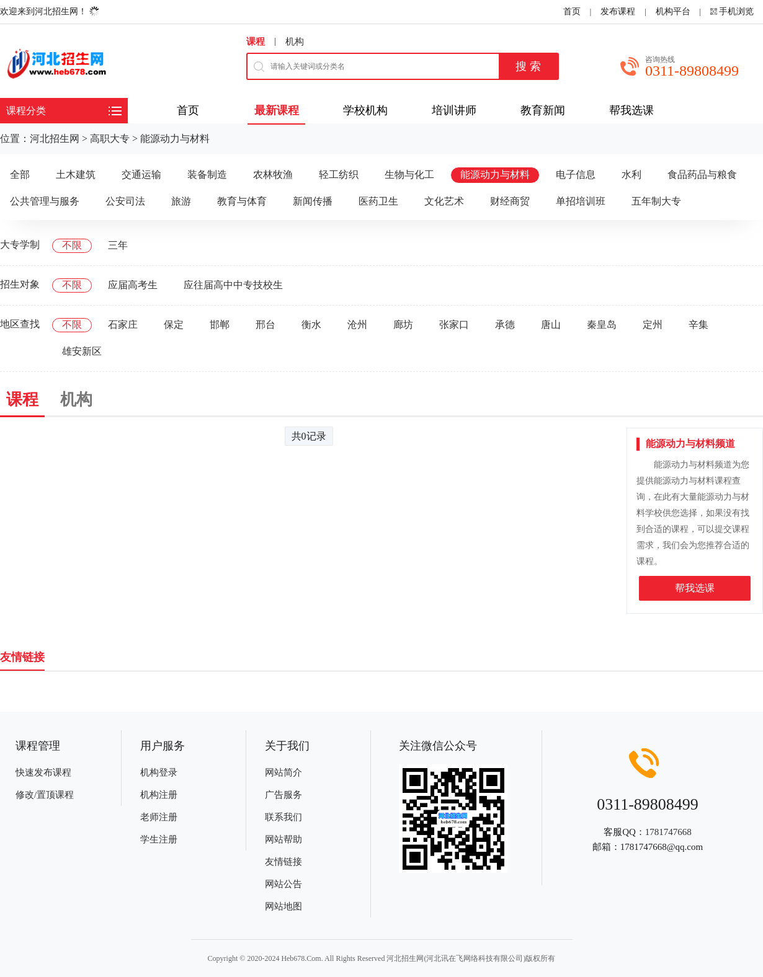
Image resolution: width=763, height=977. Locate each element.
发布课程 (617, 11)
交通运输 (141, 174)
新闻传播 (312, 201)
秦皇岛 (602, 324)
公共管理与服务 (44, 201)
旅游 (181, 201)
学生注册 (158, 839)
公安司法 (125, 201)
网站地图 (283, 906)
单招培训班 (580, 201)
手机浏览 (736, 11)
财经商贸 (510, 201)
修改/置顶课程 (45, 795)
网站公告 (283, 884)
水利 (631, 174)
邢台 (265, 324)
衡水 (311, 324)
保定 (174, 324)
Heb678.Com (301, 958)
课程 (255, 41)
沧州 (357, 324)
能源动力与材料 (175, 138)
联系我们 (283, 817)
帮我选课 (695, 588)
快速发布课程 (43, 772)
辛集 (698, 324)
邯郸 (220, 324)
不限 (72, 245)
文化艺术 (444, 201)
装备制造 (207, 174)
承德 (505, 324)
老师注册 (158, 817)
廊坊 (403, 324)
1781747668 (668, 832)
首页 (572, 11)
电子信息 (576, 174)
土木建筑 (76, 174)
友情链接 (283, 862)
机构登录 (158, 772)
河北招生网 (54, 138)
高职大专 (110, 138)
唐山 (551, 324)
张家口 (454, 324)
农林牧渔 (273, 174)
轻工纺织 (339, 174)
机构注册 (158, 795)
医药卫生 (378, 201)
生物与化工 (409, 174)
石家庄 (123, 324)
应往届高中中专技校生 (233, 285)
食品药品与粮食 (702, 174)
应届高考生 (133, 285)
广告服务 (283, 795)
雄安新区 (82, 351)
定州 (653, 324)
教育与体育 (242, 201)
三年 (118, 245)
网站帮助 (283, 839)
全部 (20, 174)
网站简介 (283, 772)
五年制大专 (656, 201)
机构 (294, 41)
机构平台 (673, 11)
